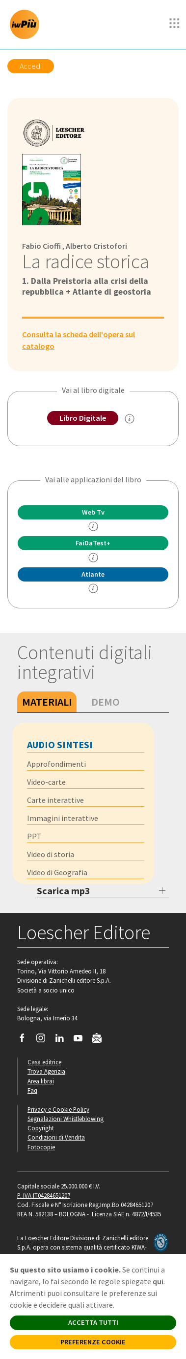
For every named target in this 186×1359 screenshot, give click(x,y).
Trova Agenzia (46, 1071)
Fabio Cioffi (41, 246)
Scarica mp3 (63, 890)
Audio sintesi (60, 744)
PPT (34, 836)
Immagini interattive (62, 818)
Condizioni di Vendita (56, 1137)
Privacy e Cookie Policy (58, 1109)
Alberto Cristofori (96, 246)
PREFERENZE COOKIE (93, 1341)
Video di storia (50, 854)
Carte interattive (55, 800)
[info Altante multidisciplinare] (93, 588)
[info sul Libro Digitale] (129, 418)
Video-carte (46, 782)
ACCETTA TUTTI (93, 1322)
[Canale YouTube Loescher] (81, 1040)
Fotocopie (41, 1147)
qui (158, 1281)
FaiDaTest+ (93, 543)
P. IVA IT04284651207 (43, 1195)
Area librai (40, 1081)
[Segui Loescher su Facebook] (25, 1040)
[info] (93, 526)
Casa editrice (44, 1062)
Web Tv (93, 512)
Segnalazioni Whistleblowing (65, 1118)
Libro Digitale (82, 418)
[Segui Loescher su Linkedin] (63, 1040)
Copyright (40, 1128)
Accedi (31, 66)
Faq (32, 1090)
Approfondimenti (56, 764)
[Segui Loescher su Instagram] (44, 1040)
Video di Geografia (57, 872)
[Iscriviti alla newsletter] (100, 1039)
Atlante (93, 574)
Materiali (47, 702)
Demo (105, 702)
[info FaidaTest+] (93, 557)
